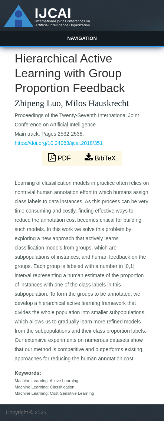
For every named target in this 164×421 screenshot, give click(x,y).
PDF (60, 157)
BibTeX (100, 157)
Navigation (82, 38)
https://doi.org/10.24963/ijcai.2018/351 (58, 143)
